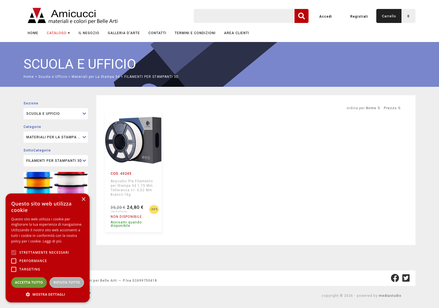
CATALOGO (58, 33)
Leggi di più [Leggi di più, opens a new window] (52, 241)
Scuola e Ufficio (52, 77)
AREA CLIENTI (236, 33)
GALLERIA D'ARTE (124, 33)
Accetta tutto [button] (29, 282)
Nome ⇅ (373, 108)
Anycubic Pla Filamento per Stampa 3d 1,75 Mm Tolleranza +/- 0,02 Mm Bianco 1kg (132, 188)
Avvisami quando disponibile (126, 224)
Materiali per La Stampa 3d (96, 77)
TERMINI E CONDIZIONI (195, 33)
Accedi (325, 16)
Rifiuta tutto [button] (66, 282)
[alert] (48, 247)
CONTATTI (157, 33)
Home (33, 33)
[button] (47, 294)
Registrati (359, 16)
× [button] (83, 199)
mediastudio (390, 296)
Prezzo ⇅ (392, 108)
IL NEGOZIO (89, 33)
